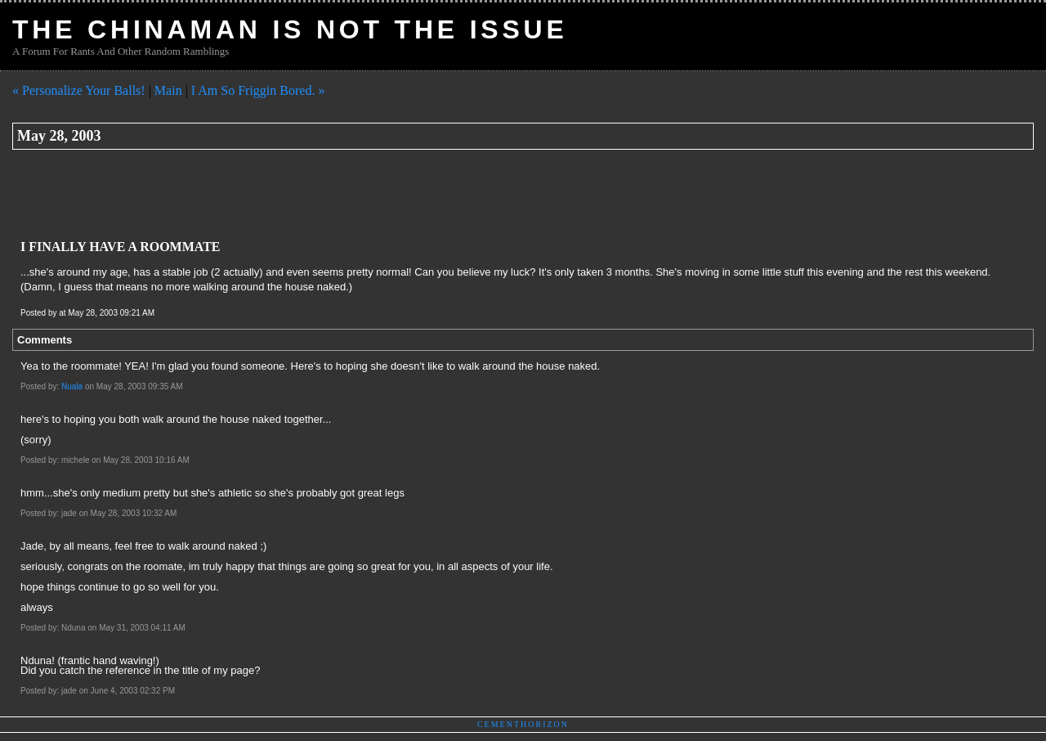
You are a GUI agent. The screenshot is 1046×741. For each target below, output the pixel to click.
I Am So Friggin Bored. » (258, 90)
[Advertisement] (309, 194)
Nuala (72, 386)
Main (168, 90)
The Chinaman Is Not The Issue (290, 29)
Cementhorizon (523, 724)
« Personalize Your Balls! (78, 90)
